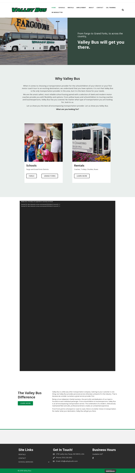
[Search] (122, 10)
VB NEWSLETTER (57, 12)
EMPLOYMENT (81, 7)
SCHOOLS (61, 7)
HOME (54, 7)
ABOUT (91, 7)
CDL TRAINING (111, 7)
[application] (67, 286)
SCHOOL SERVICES (25, 462)
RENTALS (71, 7)
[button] (48, 462)
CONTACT (100, 7)
